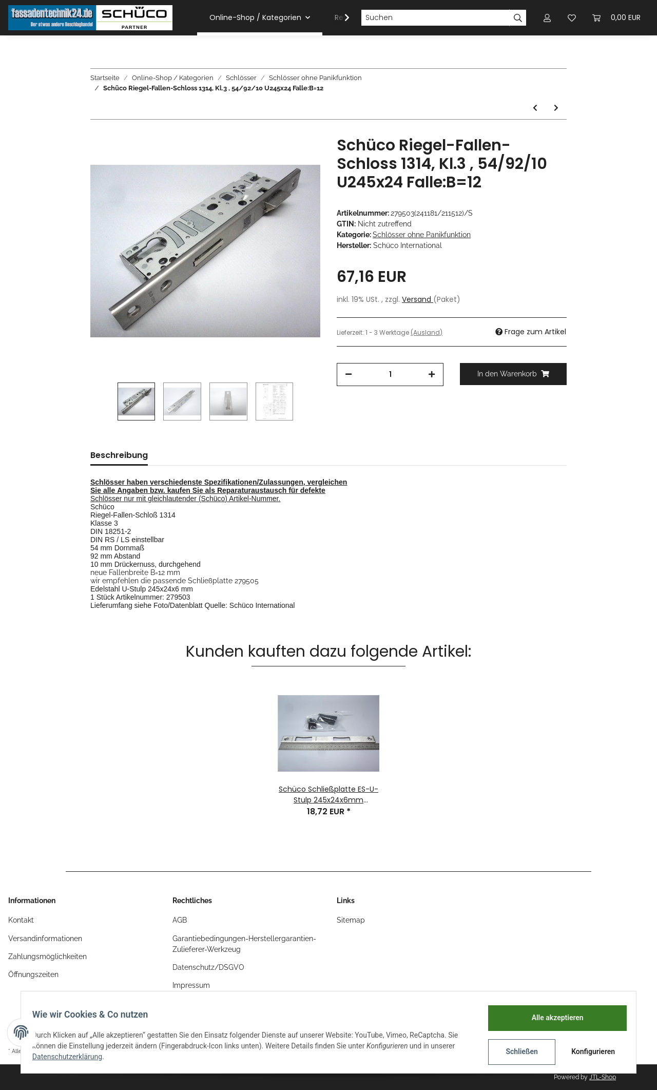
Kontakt (21, 920)
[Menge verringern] (348, 375)
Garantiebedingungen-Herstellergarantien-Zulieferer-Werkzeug (244, 943)
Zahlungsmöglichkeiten (47, 956)
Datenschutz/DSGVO (208, 967)
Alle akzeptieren (552, 1017)
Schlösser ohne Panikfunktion (422, 235)
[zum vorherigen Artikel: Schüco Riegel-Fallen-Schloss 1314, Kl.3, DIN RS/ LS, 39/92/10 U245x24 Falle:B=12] (535, 108)
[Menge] (390, 375)
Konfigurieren (589, 1051)
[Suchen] (435, 18)
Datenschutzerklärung (72, 1057)
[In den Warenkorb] (513, 374)
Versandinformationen (45, 938)
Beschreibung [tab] (119, 455)
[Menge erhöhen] (431, 375)
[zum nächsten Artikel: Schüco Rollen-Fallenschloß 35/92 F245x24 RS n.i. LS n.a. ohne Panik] (556, 108)
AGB (179, 920)
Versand (417, 299)
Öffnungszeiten (33, 974)
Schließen (516, 1051)
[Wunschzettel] (571, 17)
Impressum (191, 985)
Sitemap (351, 920)
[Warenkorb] (616, 17)
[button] (547, 17)
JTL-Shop (602, 1077)
